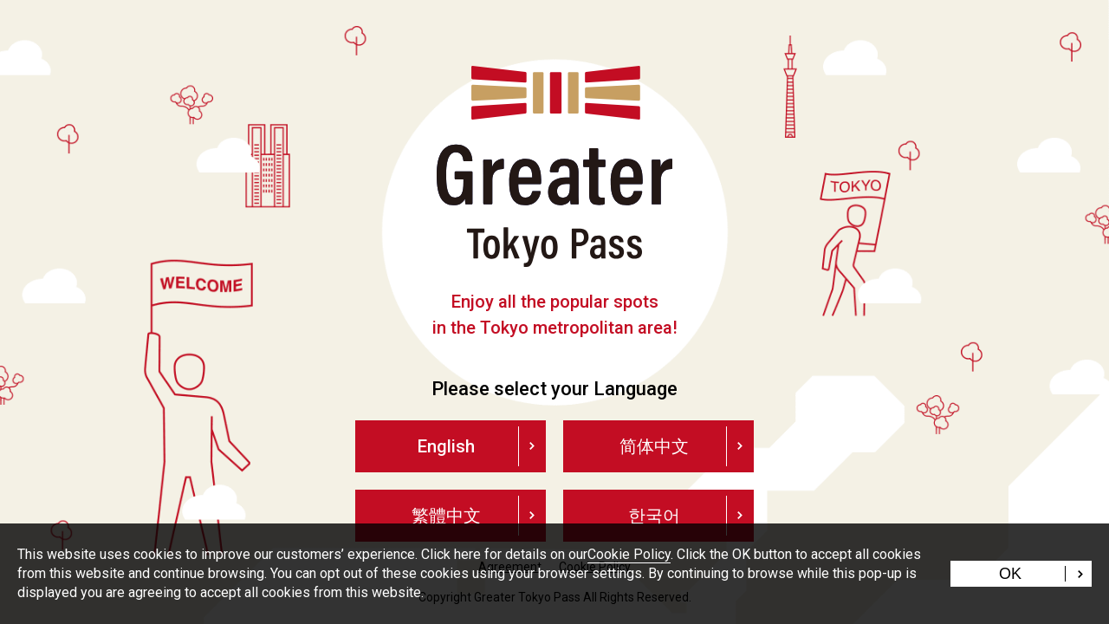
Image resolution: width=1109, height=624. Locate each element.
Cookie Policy (629, 554)
